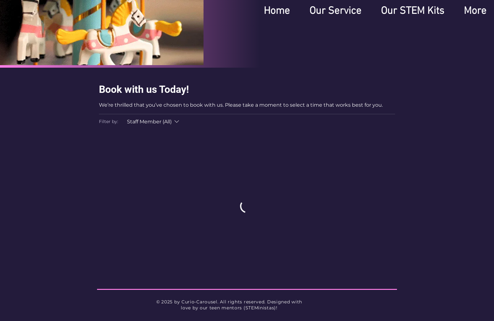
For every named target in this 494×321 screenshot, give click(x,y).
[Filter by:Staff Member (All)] (154, 122)
